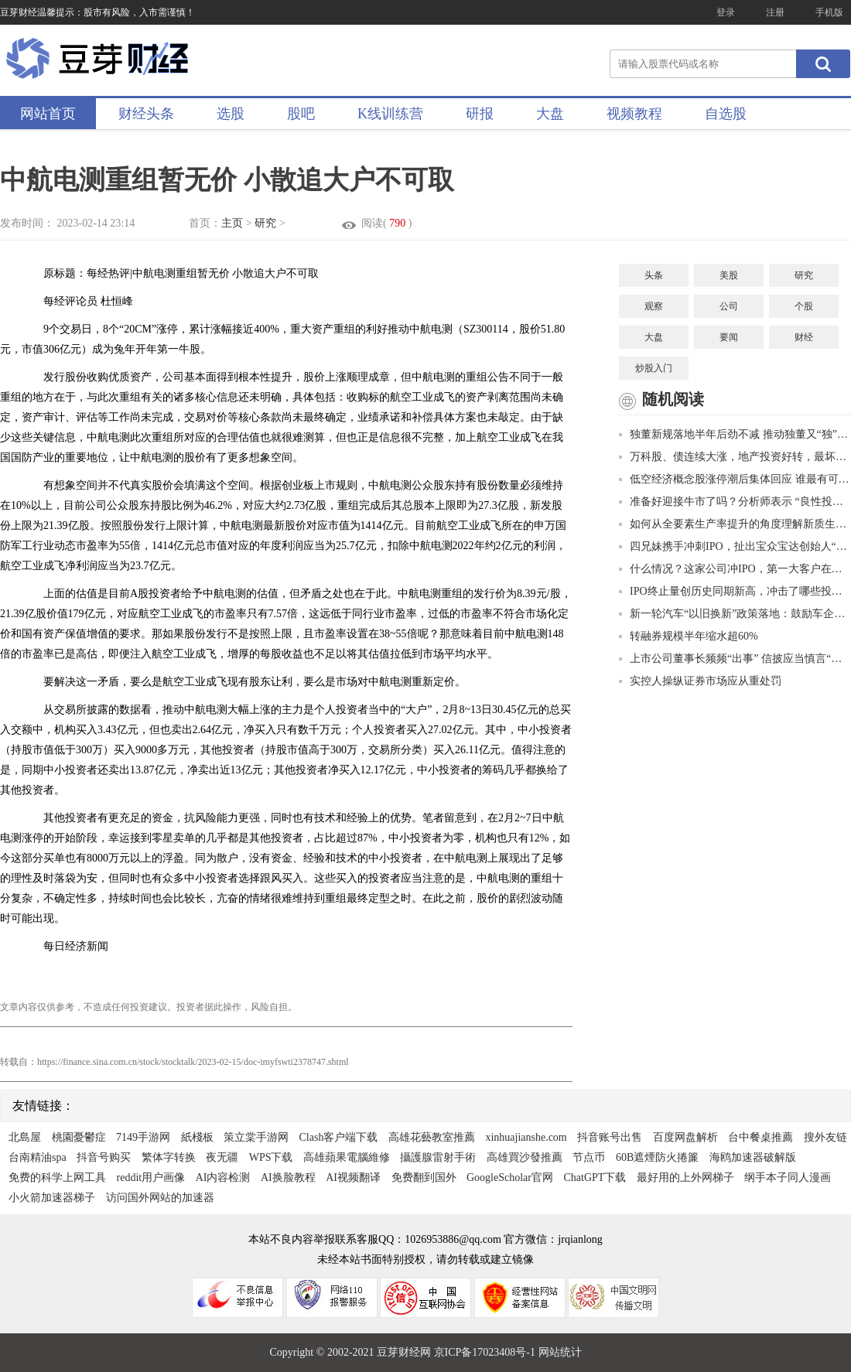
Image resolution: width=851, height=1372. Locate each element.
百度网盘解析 (685, 1137)
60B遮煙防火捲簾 (657, 1157)
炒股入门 (653, 368)
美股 (728, 275)
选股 (230, 113)
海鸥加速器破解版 (752, 1157)
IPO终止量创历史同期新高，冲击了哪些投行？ (735, 591)
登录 (725, 12)
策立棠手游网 (256, 1137)
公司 (728, 306)
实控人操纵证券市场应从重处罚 (700, 681)
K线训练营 (390, 113)
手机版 (829, 12)
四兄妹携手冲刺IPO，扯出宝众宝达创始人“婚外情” (735, 546)
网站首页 (48, 113)
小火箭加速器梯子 (52, 1197)
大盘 (550, 113)
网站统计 (560, 1352)
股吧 (301, 113)
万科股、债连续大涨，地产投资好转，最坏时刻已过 (735, 456)
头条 (653, 275)
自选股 (726, 113)
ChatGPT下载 (594, 1177)
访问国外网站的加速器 (160, 1197)
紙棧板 (197, 1137)
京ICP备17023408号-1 (486, 1352)
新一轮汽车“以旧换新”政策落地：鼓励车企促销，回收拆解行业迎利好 (735, 613)
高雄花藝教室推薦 (431, 1137)
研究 (265, 223)
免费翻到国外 (423, 1177)
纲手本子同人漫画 (787, 1177)
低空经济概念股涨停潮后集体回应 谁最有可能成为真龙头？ (735, 479)
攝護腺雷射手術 (438, 1157)
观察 (653, 306)
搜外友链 (825, 1137)
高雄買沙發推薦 (524, 1157)
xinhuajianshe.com (525, 1137)
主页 (232, 223)
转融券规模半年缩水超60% (688, 636)
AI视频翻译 (353, 1177)
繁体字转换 (169, 1157)
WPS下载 (271, 1157)
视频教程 (634, 113)
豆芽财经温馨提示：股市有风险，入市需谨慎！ (97, 12)
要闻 (728, 337)
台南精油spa (38, 1157)
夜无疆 (222, 1157)
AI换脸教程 (288, 1177)
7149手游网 (143, 1137)
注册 (775, 12)
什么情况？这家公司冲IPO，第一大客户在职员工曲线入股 (735, 569)
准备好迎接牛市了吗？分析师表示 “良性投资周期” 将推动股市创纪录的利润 (735, 501)
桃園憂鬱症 (79, 1137)
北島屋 (25, 1137)
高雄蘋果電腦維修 (346, 1157)
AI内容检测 (223, 1177)
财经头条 (146, 113)
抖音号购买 (104, 1157)
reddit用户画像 (151, 1177)
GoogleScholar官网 (510, 1177)
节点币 (588, 1157)
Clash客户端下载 (338, 1137)
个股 (804, 306)
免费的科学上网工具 (57, 1177)
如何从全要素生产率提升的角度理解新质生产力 (735, 524)
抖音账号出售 (609, 1137)
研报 (480, 113)
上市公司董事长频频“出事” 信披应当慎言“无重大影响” (735, 658)
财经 (804, 337)
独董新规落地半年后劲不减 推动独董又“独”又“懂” (735, 434)
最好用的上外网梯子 (685, 1177)
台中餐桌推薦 (760, 1137)
